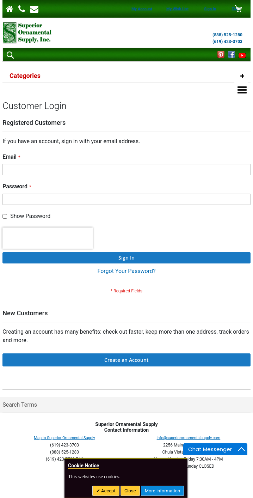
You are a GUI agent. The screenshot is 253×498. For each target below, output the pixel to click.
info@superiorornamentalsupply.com (189, 438)
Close (130, 490)
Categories (25, 75)
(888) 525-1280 (227, 34)
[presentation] (47, 238)
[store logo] (27, 33)
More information (162, 490)
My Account (141, 9)
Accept (108, 490)
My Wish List (177, 9)
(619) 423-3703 (227, 41)
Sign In (210, 9)
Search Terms (19, 404)
